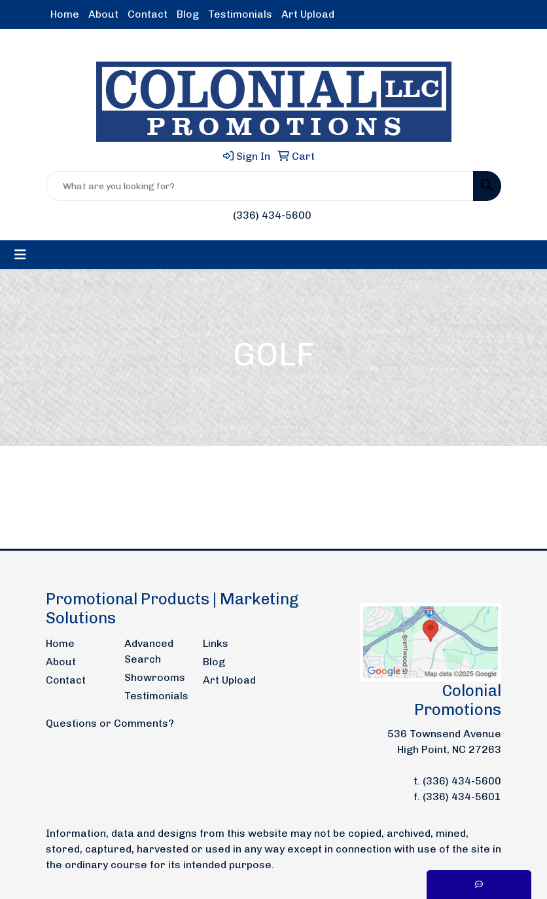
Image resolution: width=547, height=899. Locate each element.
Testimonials (240, 14)
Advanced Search (148, 651)
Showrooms (154, 677)
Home (64, 14)
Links (215, 643)
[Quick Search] (260, 186)
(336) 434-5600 (272, 215)
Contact (148, 14)
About (103, 14)
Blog (188, 14)
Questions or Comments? (110, 723)
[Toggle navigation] (20, 255)
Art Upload (307, 14)
